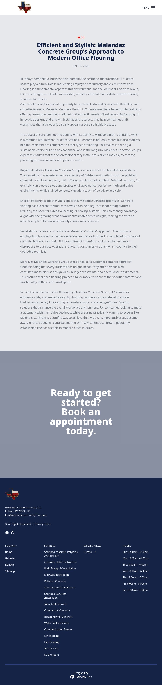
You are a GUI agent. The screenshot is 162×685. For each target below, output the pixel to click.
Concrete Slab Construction (60, 562)
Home (8, 552)
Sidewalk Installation (56, 575)
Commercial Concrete (57, 610)
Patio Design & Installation (60, 568)
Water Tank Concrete (56, 623)
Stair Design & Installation (59, 587)
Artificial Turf (51, 648)
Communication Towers (58, 629)
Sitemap (10, 571)
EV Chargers (51, 655)
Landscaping (51, 636)
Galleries (10, 558)
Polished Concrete (55, 581)
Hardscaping (51, 642)
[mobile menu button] (153, 7)
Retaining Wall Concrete (58, 616)
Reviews (10, 564)
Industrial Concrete (55, 604)
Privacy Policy (43, 524)
